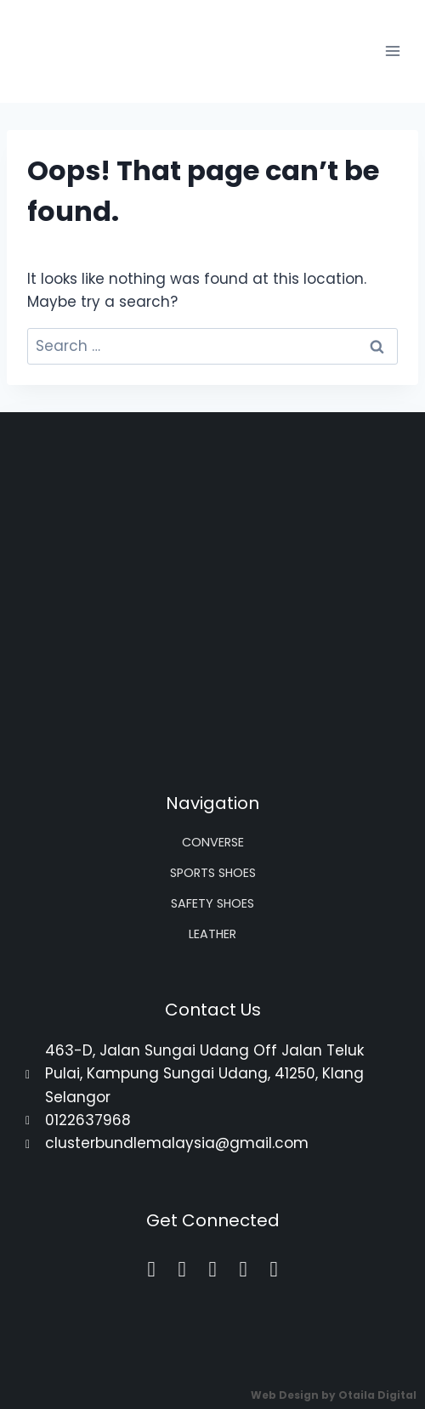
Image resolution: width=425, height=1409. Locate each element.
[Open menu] (392, 51)
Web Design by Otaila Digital (333, 1395)
